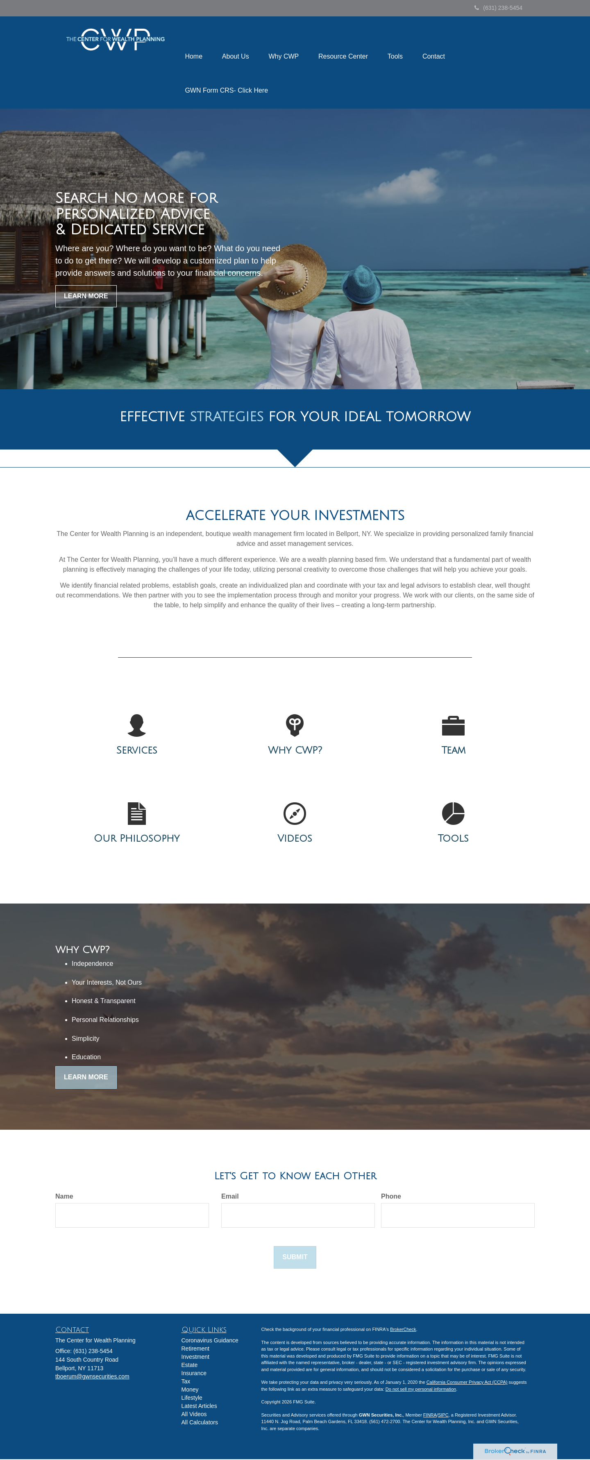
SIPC (443, 1415)
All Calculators (200, 1423)
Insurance (194, 1374)
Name (64, 1196)
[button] (237, 45)
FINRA (430, 1415)
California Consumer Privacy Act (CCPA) (467, 1383)
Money (190, 1390)
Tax (186, 1382)
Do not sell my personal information (421, 1389)
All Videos (194, 1415)
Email (230, 1196)
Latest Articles (199, 1406)
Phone (391, 1196)
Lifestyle (192, 1398)
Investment (195, 1357)
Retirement (195, 1349)
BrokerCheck (403, 1330)
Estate (190, 1365)
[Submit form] (295, 1258)
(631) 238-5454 (498, 8)
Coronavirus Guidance (210, 1341)
